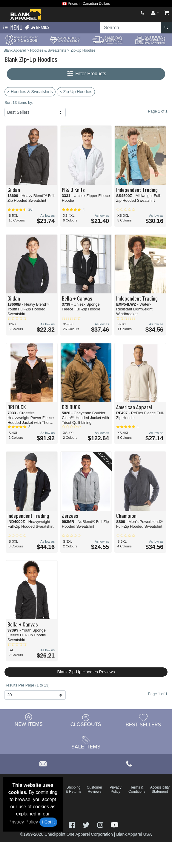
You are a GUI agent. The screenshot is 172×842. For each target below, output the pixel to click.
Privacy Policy (23, 821)
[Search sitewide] (130, 27)
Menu (12, 28)
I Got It (48, 822)
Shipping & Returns (73, 789)
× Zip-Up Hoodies (75, 91)
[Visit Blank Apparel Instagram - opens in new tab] (101, 824)
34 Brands (36, 27)
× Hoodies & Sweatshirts (30, 91)
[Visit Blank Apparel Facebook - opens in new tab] (72, 824)
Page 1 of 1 (158, 694)
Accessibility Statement (160, 789)
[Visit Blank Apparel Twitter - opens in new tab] (86, 824)
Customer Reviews (94, 789)
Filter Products (86, 74)
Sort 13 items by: (18, 102)
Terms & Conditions (136, 789)
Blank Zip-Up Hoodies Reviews (86, 671)
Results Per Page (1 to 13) (27, 685)
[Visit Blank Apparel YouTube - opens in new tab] (114, 824)
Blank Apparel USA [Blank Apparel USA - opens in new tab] (134, 834)
